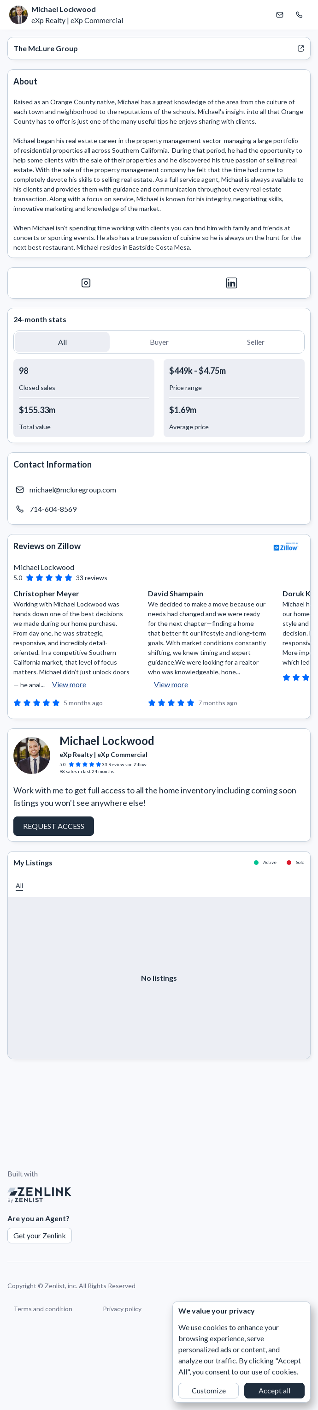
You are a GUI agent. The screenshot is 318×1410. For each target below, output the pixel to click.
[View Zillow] (286, 546)
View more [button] (69, 684)
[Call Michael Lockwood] (299, 15)
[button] (62, 342)
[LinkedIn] (232, 283)
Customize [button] (209, 1390)
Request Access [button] (53, 826)
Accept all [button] (274, 1390)
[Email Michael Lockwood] (279, 15)
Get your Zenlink (39, 1235)
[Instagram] (86, 283)
